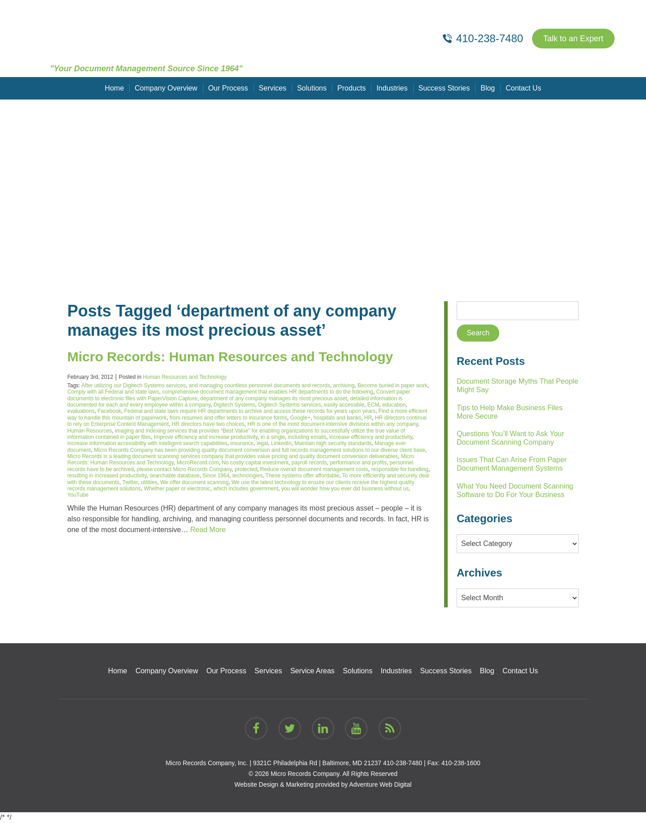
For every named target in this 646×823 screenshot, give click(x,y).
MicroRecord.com (198, 462)
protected (246, 469)
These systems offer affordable (302, 475)
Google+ (300, 418)
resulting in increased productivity (107, 475)
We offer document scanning (194, 482)
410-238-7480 (402, 763)
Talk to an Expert (573, 38)
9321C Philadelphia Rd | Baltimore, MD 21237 (317, 763)
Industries (391, 88)
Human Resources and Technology (185, 377)
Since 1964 (215, 475)
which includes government (246, 488)
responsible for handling (399, 469)
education (394, 405)
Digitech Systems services (289, 405)
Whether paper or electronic (177, 488)
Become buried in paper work (393, 385)
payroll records (309, 462)
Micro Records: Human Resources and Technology (230, 356)
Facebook (109, 411)
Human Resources (89, 431)
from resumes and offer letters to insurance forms (228, 418)
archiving (343, 385)
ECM (373, 405)
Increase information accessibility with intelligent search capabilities (147, 443)
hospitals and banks (337, 418)
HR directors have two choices (208, 424)
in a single (273, 437)
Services (272, 88)
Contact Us (523, 88)
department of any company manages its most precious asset (274, 398)
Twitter (130, 482)
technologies (247, 475)
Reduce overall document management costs (314, 469)
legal (262, 443)
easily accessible (344, 405)
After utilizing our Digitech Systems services (133, 385)
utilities (149, 482)
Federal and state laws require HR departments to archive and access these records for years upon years (249, 411)
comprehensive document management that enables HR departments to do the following (267, 392)
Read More (208, 529)
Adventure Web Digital (380, 784)
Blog (487, 88)
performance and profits (358, 462)
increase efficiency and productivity (370, 437)
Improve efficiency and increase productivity (206, 437)
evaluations (81, 411)
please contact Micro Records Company (184, 469)
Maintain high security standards (332, 443)
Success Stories (444, 88)
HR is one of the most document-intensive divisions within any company (333, 424)
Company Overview (166, 88)
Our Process (228, 88)
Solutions (312, 88)
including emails (307, 437)
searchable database (174, 475)
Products (351, 88)
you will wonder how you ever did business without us (345, 488)
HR (368, 418)
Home (114, 88)
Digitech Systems (234, 405)
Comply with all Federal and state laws (113, 392)
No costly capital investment (255, 462)
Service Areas (312, 671)
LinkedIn (281, 443)
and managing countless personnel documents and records (259, 385)
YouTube (77, 495)
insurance (242, 443)
